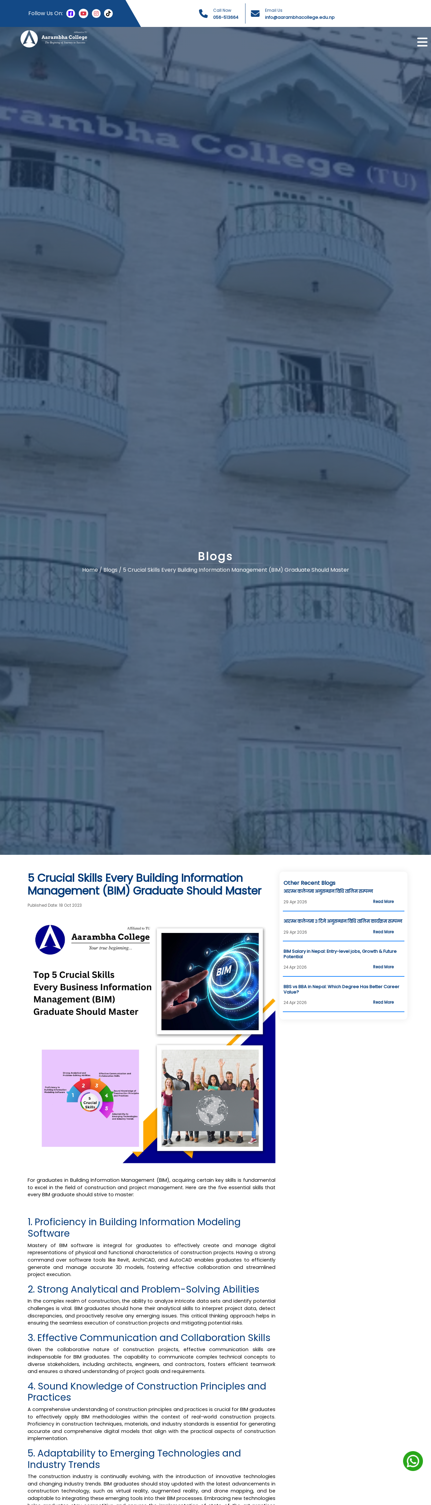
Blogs (111, 570)
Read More (383, 901)
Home (90, 570)
